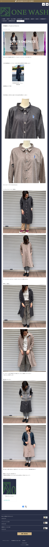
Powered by (24, 544)
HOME (3, 18)
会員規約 (23, 540)
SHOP (8, 18)
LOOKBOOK (26, 18)
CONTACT (4, 20)
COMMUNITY (43, 18)
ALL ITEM (13, 18)
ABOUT (32, 18)
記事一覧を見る (24, 533)
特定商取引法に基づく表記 (15, 540)
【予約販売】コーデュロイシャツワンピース (11, 25)
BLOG (37, 18)
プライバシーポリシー (6, 540)
